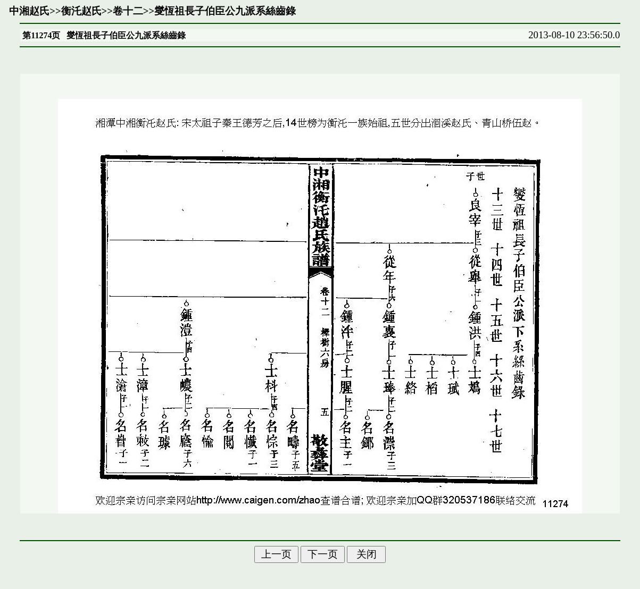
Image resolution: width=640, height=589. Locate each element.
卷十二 (128, 10)
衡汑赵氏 (81, 10)
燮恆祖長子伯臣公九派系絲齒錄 (225, 10)
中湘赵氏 (29, 10)
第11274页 (41, 35)
